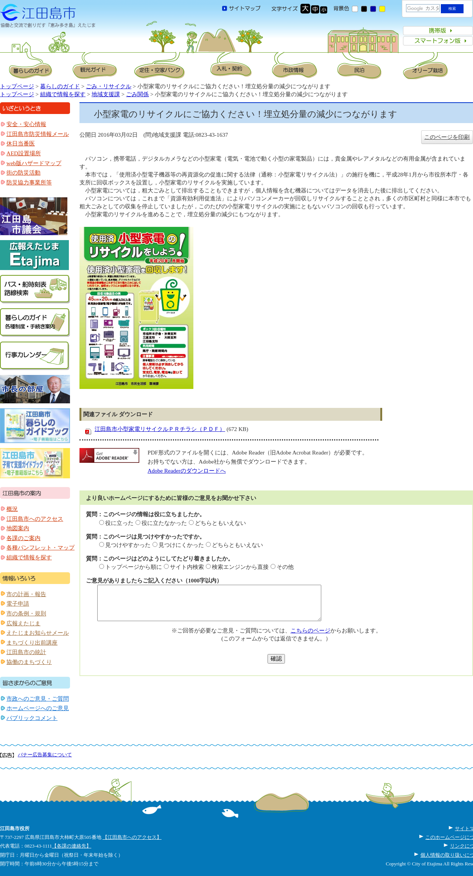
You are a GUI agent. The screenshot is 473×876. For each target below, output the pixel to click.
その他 (285, 567)
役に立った (119, 523)
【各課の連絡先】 (71, 846)
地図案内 (17, 528)
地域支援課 (106, 94)
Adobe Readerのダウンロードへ (187, 471)
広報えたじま (23, 623)
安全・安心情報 (26, 124)
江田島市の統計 (26, 652)
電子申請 (17, 604)
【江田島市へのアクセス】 (132, 837)
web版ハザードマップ (33, 163)
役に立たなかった (164, 523)
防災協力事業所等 (29, 183)
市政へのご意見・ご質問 (37, 699)
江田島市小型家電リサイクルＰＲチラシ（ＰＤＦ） (160, 429)
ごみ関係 (137, 94)
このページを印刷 (447, 137)
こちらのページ (310, 631)
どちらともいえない (220, 523)
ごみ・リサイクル (108, 86)
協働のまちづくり (29, 662)
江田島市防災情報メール (37, 134)
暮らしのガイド (60, 86)
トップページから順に (133, 567)
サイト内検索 (187, 567)
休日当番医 (20, 144)
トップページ (17, 86)
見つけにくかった (181, 545)
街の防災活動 (23, 173)
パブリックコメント (32, 718)
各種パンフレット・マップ (40, 548)
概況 (12, 509)
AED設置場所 (23, 153)
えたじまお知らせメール (37, 633)
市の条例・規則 (26, 614)
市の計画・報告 (26, 594)
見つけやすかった (128, 545)
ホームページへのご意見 (37, 708)
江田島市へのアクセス (34, 519)
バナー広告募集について (45, 754)
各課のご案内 (23, 538)
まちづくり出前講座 (32, 643)
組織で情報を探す (63, 94)
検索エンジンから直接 (240, 567)
